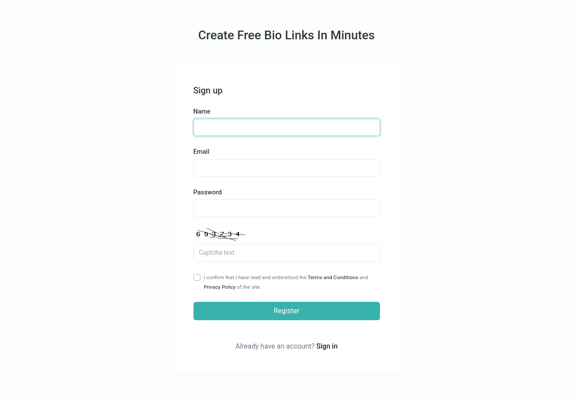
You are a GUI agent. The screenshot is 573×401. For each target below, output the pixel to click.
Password (207, 192)
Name (202, 111)
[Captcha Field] (286, 253)
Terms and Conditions (333, 277)
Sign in (327, 346)
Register (287, 311)
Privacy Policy (220, 287)
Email (201, 152)
